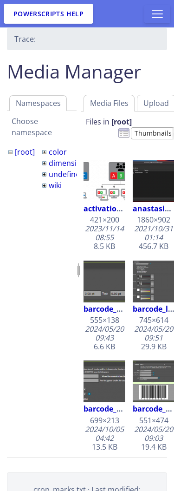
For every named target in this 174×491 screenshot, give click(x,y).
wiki (55, 185)
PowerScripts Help (48, 13)
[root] (25, 152)
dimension (67, 163)
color (58, 152)
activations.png (113, 208)
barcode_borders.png (122, 309)
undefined (66, 174)
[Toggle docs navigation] (157, 14)
